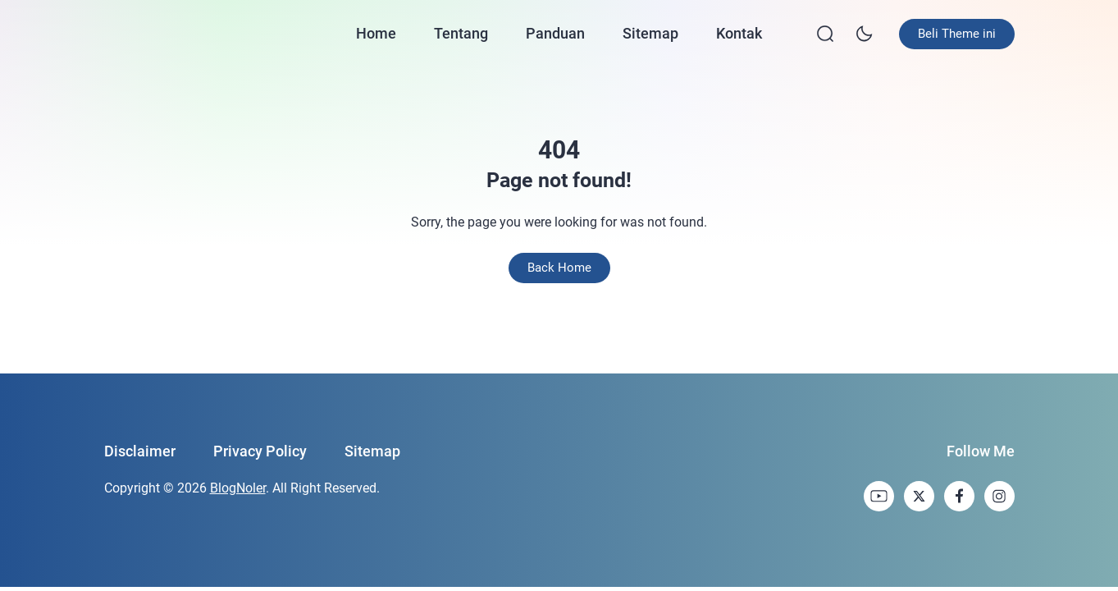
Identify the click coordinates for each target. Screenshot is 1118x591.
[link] (879, 496)
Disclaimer (140, 451)
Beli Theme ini (957, 33)
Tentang (461, 33)
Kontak (739, 33)
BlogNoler (238, 488)
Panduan (555, 33)
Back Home (559, 267)
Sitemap (650, 33)
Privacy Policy (260, 451)
